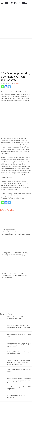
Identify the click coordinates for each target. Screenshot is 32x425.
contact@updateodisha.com (18, 420)
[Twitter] (9, 71)
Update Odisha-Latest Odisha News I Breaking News (18, 422)
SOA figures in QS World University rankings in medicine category (15, 238)
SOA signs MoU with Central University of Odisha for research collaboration (14, 260)
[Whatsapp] (2, 71)
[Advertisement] (16, 22)
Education (16, 67)
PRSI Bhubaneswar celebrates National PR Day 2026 (16, 302)
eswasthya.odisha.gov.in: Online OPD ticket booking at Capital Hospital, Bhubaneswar (19, 329)
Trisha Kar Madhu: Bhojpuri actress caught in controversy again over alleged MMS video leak (18, 346)
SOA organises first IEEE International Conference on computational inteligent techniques (16, 216)
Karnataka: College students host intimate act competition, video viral (18, 311)
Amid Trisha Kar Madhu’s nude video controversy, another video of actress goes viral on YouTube (19, 364)
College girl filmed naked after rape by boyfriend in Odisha (19, 337)
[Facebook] (5, 71)
